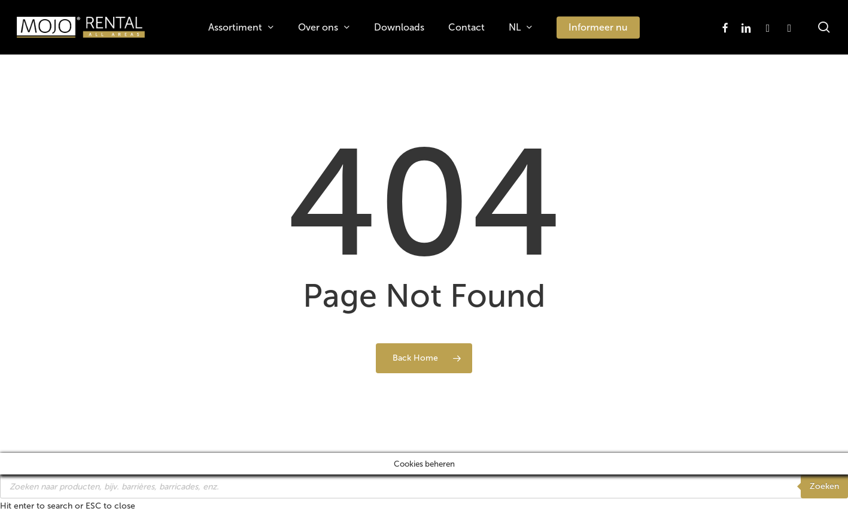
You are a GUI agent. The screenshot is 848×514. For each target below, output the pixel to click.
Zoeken (824, 486)
